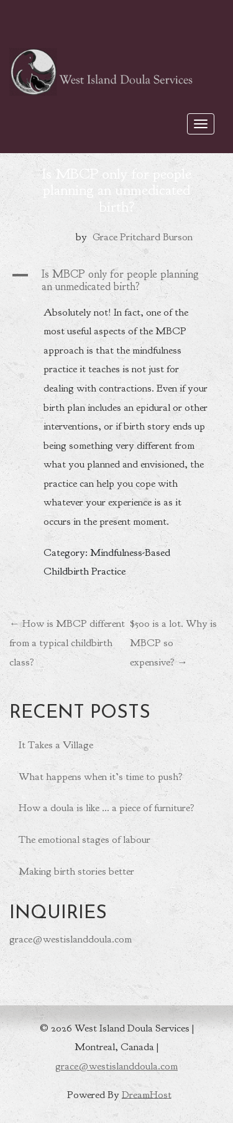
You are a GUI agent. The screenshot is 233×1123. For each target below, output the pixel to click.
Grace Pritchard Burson (143, 236)
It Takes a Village (56, 744)
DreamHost (146, 1094)
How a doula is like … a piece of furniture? (106, 807)
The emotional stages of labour (84, 839)
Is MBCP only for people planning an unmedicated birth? (116, 190)
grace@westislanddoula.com (70, 939)
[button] (116, 280)
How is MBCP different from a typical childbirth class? (67, 642)
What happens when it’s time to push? (101, 776)
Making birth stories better (76, 871)
